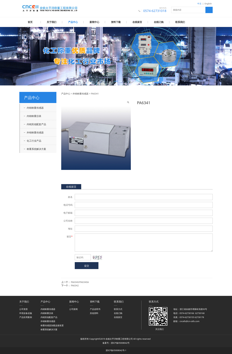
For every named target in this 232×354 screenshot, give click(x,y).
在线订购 (159, 22)
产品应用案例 (25, 317)
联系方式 (118, 309)
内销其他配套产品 (36, 124)
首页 (30, 22)
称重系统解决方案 (36, 148)
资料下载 (116, 22)
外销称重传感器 (35, 132)
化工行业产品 (34, 140)
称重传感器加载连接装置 (52, 325)
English (208, 3)
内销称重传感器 (35, 107)
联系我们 (180, 22)
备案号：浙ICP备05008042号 (116, 342)
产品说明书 (95, 309)
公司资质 (23, 309)
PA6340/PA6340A (80, 281)
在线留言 (137, 22)
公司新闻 (73, 309)
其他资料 (94, 313)
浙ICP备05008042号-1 (116, 350)
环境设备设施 (25, 313)
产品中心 (73, 22)
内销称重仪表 (34, 115)
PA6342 (75, 285)
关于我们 (51, 22)
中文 (199, 3)
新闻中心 (94, 22)
